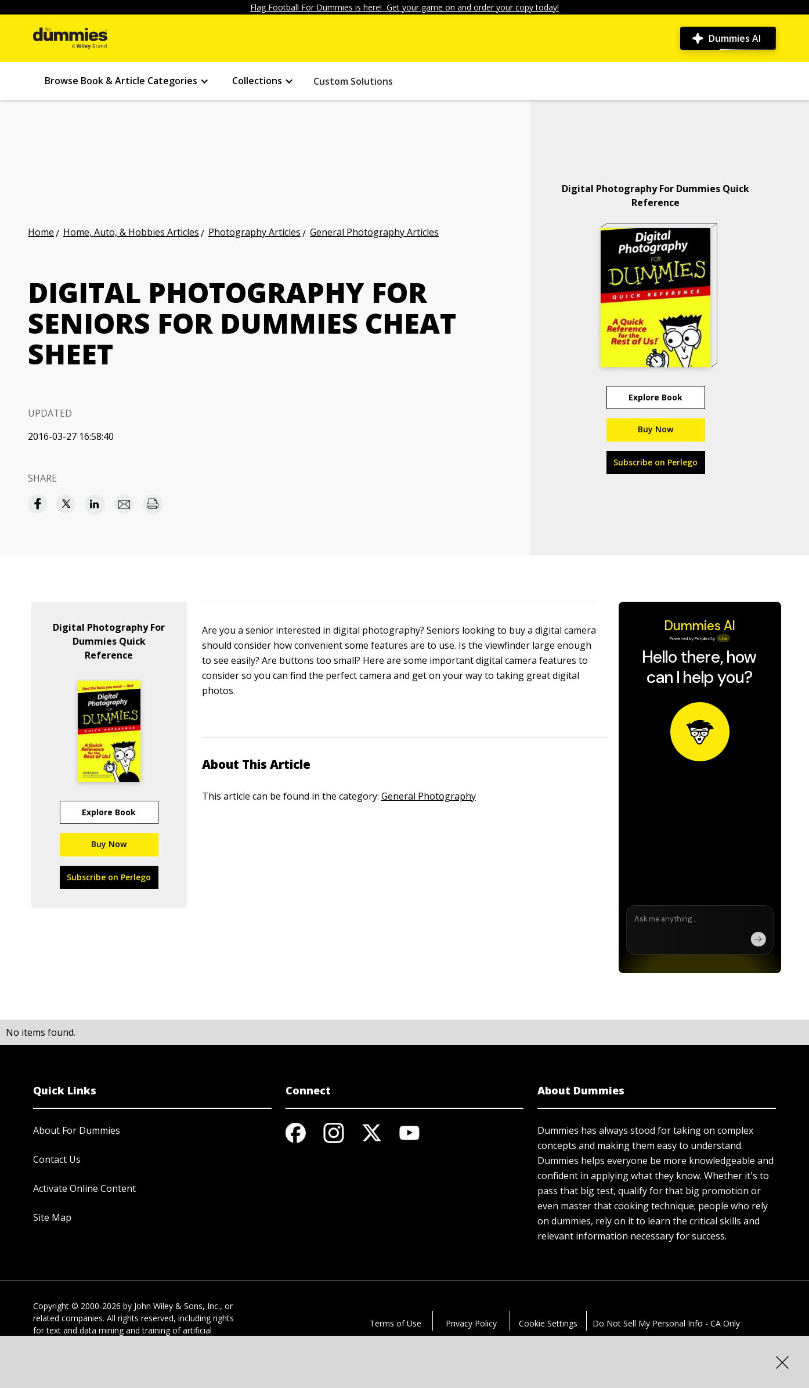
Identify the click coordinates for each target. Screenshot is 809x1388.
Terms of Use (395, 1323)
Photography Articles (254, 232)
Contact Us (57, 1159)
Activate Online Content (84, 1188)
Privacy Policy (471, 1323)
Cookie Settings (548, 1323)
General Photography (428, 796)
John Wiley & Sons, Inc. (177, 1305)
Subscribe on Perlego (655, 462)
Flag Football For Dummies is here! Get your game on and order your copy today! (404, 7)
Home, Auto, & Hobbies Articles (131, 232)
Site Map (52, 1217)
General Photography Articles (374, 232)
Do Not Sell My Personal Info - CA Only (666, 1323)
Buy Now (655, 429)
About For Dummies (76, 1130)
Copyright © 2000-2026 (77, 1305)
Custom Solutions (353, 81)
